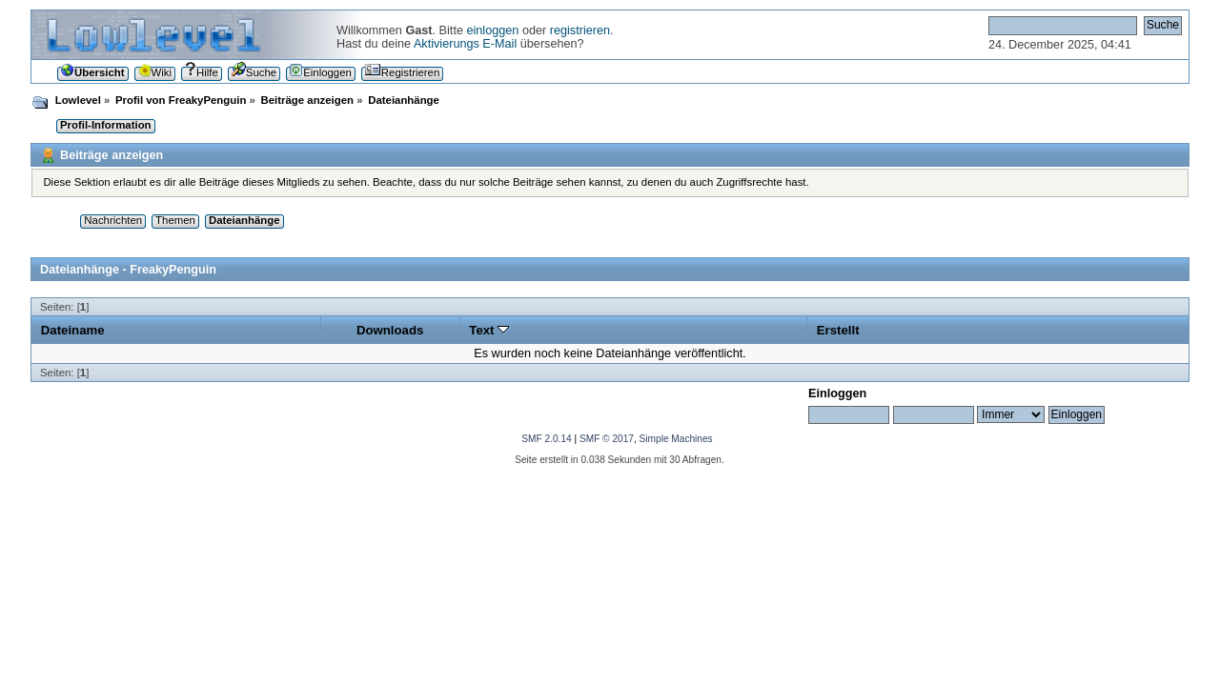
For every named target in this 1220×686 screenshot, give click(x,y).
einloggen (492, 30)
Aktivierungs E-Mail (465, 43)
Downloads (390, 330)
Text (489, 330)
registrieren (580, 30)
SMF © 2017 (607, 439)
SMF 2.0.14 (546, 439)
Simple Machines (676, 439)
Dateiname (73, 330)
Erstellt (838, 330)
